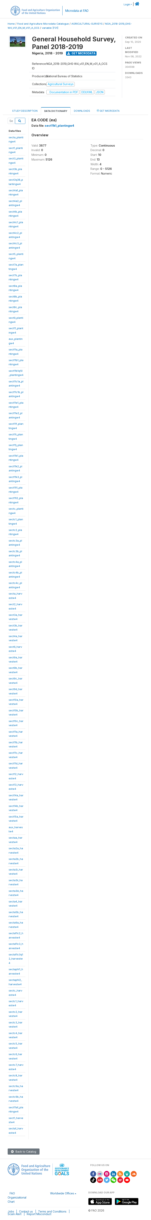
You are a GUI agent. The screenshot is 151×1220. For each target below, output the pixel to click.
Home (11, 23)
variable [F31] (50, 27)
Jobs (11, 1211)
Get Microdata (81, 53)
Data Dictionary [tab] (55, 111)
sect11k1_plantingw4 (59, 125)
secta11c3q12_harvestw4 (16, 958)
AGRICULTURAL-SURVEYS (87, 23)
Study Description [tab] (25, 110)
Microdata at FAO (76, 11)
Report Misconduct (39, 1214)
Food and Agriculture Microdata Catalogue (43, 23)
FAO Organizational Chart (17, 1197)
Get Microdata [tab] (108, 110)
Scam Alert (14, 1214)
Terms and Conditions (52, 1211)
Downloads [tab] (82, 110)
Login (127, 4)
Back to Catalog (23, 1151)
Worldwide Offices (62, 1193)
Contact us (26, 1211)
